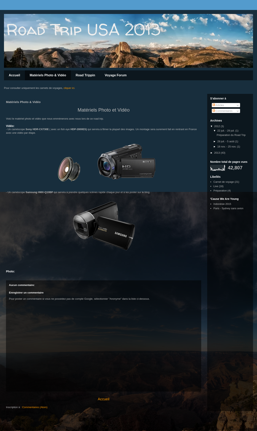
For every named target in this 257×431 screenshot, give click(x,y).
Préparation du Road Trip (231, 135)
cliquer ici (69, 87)
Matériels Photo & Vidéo (48, 75)
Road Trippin (85, 75)
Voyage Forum (116, 75)
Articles (218, 105)
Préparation (220, 190)
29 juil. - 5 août (226, 141)
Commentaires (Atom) (34, 407)
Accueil (14, 75)
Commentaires (222, 110)
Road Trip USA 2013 (83, 29)
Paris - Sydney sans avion (228, 208)
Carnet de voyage (223, 181)
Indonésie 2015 (222, 203)
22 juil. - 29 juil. (226, 130)
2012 (217, 126)
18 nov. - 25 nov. (227, 146)
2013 (217, 152)
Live (215, 186)
